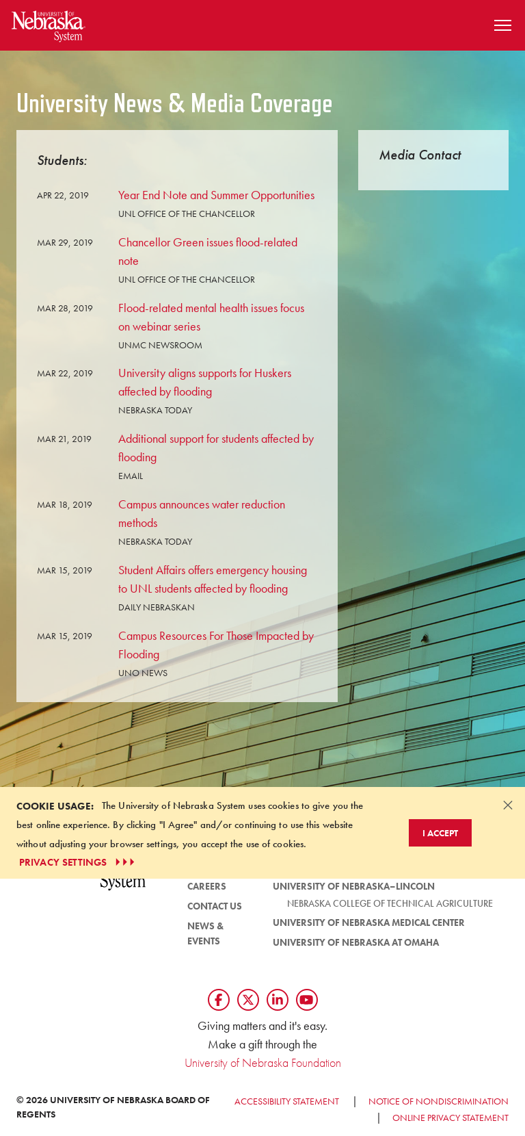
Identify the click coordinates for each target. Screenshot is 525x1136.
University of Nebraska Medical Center (369, 922)
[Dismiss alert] (508, 804)
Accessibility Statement (286, 1101)
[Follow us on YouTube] (307, 1000)
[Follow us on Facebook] (219, 1000)
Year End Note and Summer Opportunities (216, 195)
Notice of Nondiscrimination (438, 1101)
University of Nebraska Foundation (263, 1062)
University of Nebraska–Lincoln (354, 886)
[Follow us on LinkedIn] (277, 1000)
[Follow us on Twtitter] (248, 1000)
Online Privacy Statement (450, 1117)
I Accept (440, 833)
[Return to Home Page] (48, 23)
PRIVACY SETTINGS (78, 862)
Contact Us (214, 906)
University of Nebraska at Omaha (356, 942)
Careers (206, 886)
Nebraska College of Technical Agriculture (390, 903)
